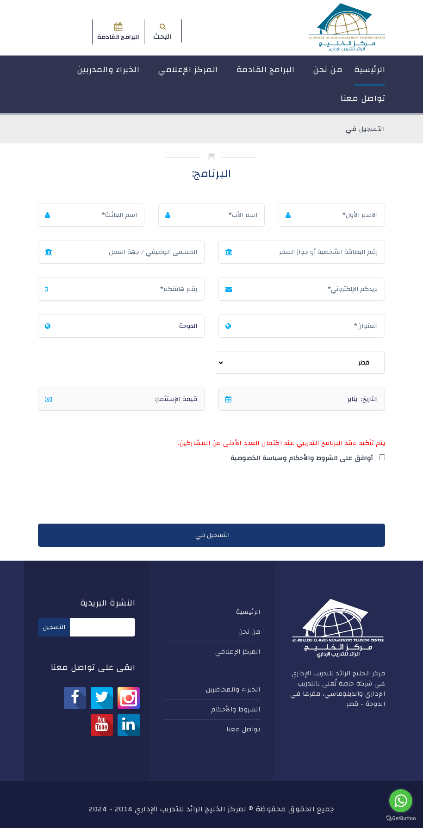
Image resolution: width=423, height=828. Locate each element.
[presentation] (314, 495)
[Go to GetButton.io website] (401, 819)
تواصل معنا (363, 98)
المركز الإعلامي (188, 69)
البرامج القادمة (265, 69)
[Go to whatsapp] (400, 800)
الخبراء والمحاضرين (233, 690)
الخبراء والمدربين (108, 69)
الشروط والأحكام (235, 710)
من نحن (327, 69)
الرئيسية (369, 69)
